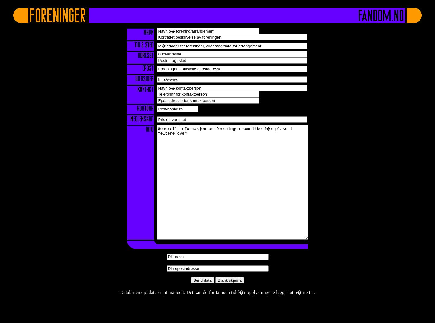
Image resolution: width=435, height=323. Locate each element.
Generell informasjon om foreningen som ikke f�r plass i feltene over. (232, 193)
